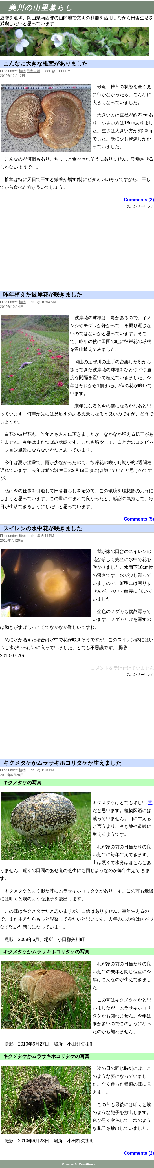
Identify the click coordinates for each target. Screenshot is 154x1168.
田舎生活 (33, 71)
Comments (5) (139, 519)
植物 (22, 71)
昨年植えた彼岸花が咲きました (42, 295)
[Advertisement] (29, 248)
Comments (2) (139, 199)
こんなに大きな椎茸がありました (45, 64)
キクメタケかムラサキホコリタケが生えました (62, 763)
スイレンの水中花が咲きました (42, 528)
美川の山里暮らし (40, 8)
